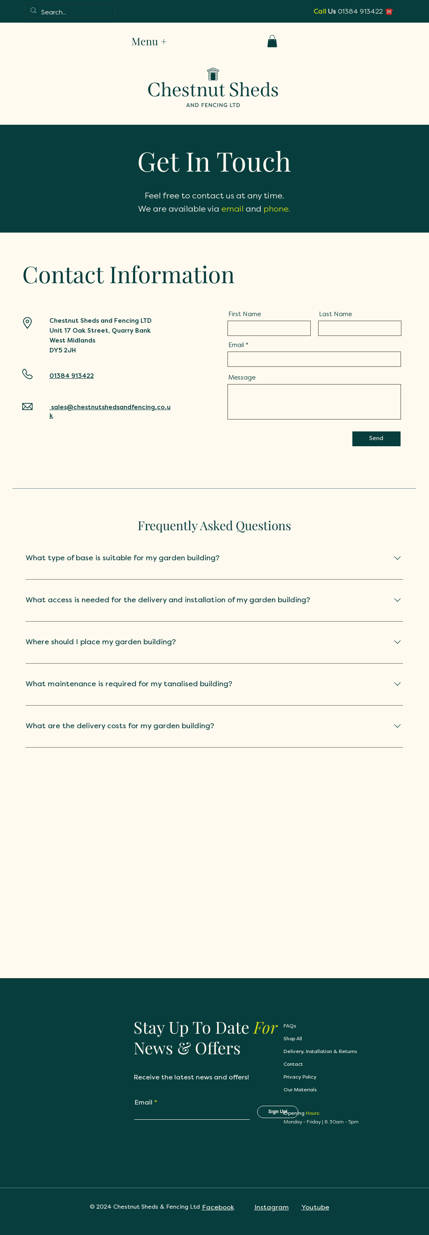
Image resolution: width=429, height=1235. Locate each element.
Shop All (293, 1039)
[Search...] (69, 12)
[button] (272, 41)
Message (242, 377)
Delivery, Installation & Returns (320, 1051)
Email (236, 345)
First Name (244, 314)
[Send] (376, 438)
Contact (293, 1064)
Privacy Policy (300, 1077)
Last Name (335, 314)
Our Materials (300, 1090)
